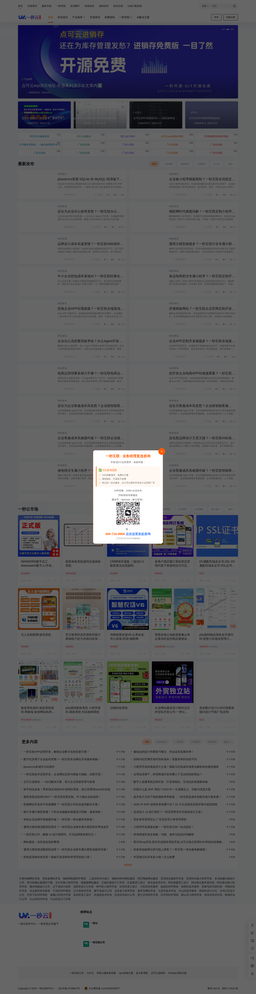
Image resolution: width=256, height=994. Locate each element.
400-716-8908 (115, 534)
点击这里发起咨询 (138, 534)
